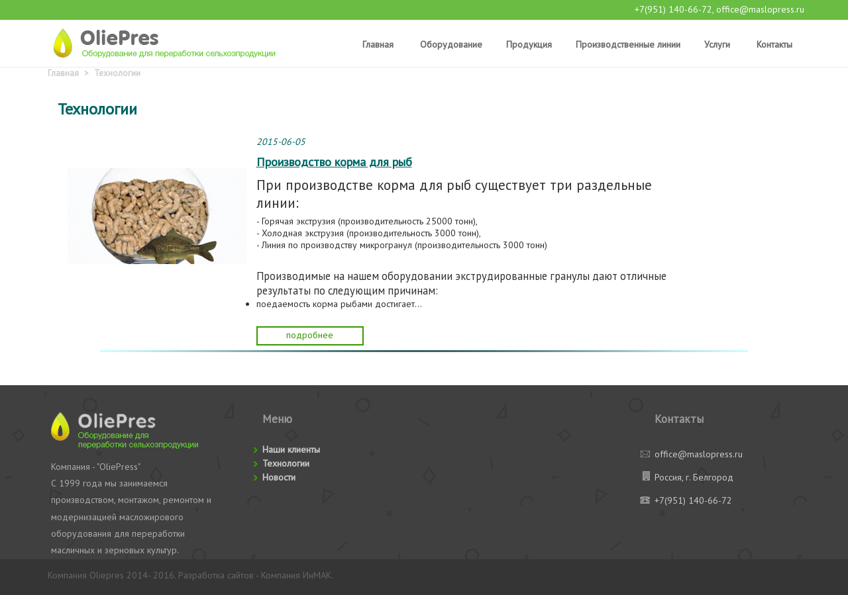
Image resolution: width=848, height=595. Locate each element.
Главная (378, 44)
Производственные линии (628, 44)
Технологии (117, 73)
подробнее (309, 335)
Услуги (717, 44)
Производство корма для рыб (334, 161)
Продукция (529, 44)
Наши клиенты (291, 449)
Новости (278, 477)
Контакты (774, 44)
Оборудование (451, 44)
